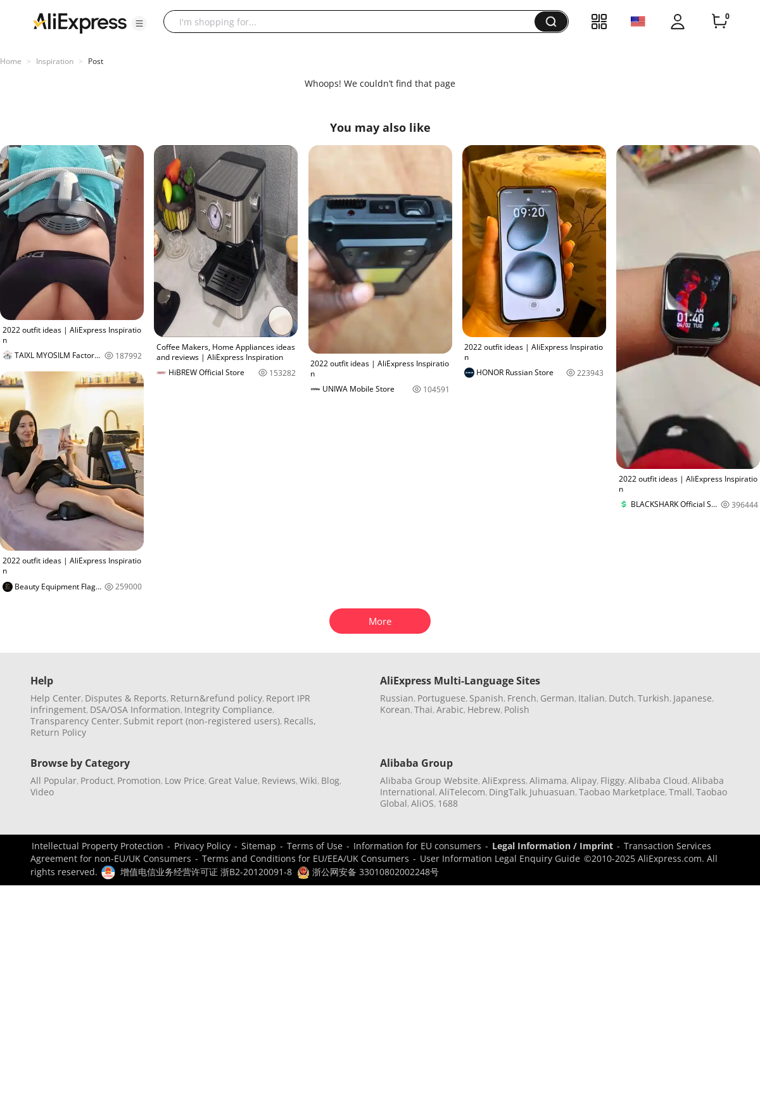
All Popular (53, 780)
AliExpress (504, 780)
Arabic (450, 709)
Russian (397, 698)
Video (42, 792)
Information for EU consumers (417, 846)
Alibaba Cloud (658, 780)
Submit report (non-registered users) (202, 721)
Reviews (279, 780)
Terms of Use (315, 846)
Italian (591, 698)
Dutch (621, 698)
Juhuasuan (552, 792)
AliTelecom (462, 792)
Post (95, 61)
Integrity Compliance (228, 709)
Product (96, 780)
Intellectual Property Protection (97, 846)
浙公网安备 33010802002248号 (368, 872)
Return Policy (58, 732)
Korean (395, 709)
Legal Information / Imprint (552, 846)
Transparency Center (75, 721)
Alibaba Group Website (429, 780)
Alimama (548, 780)
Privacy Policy (202, 846)
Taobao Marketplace (622, 792)
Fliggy (612, 780)
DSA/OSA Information (135, 709)
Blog (330, 780)
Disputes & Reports (126, 698)
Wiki (308, 780)
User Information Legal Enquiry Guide (500, 858)
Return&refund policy (216, 698)
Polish (516, 709)
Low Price (185, 780)
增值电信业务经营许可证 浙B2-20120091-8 (206, 872)
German (557, 698)
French (521, 698)
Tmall (680, 792)
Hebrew (483, 709)
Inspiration (54, 61)
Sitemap (258, 846)
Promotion (139, 780)
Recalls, (300, 721)
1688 (448, 803)
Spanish (486, 698)
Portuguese (441, 698)
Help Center (55, 698)
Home (11, 61)
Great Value (233, 780)
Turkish (653, 698)
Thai (423, 709)
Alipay (584, 780)
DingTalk (507, 792)
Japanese (692, 698)
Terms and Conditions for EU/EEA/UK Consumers (305, 858)
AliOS (422, 803)
